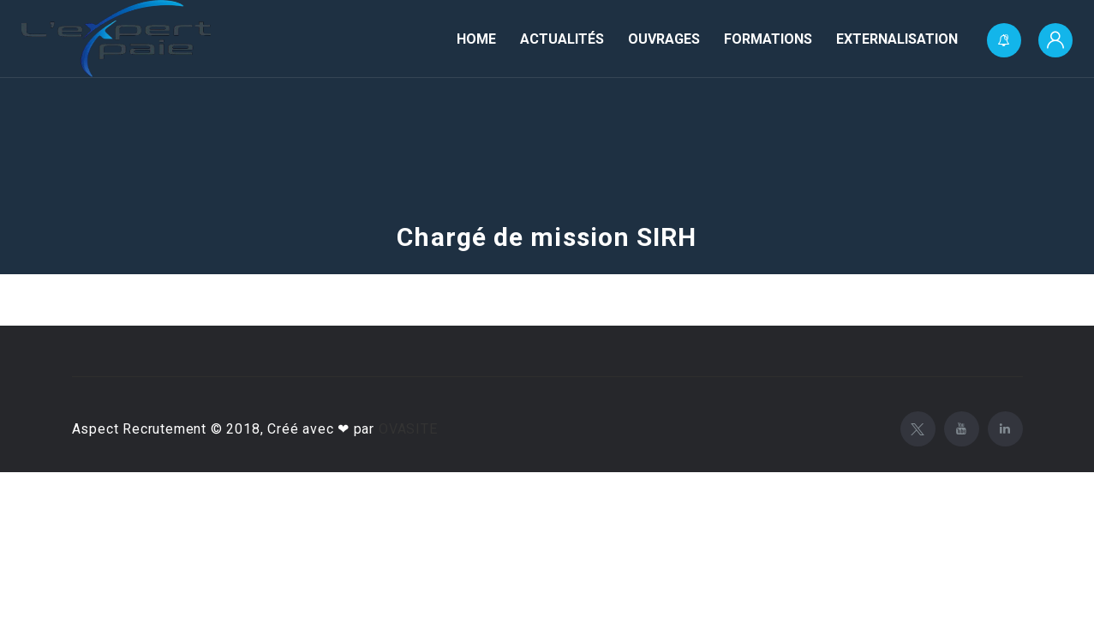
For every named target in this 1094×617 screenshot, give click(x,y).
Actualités (562, 39)
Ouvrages (664, 39)
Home (476, 39)
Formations (768, 39)
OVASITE (408, 429)
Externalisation (897, 39)
